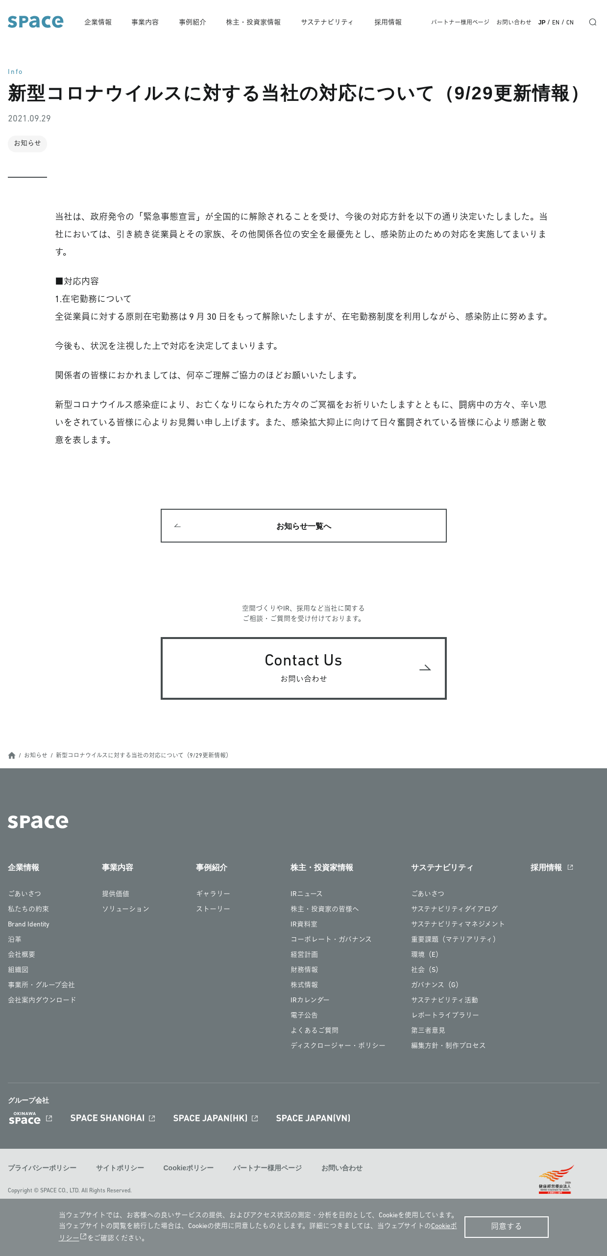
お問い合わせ (514, 23)
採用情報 (389, 22)
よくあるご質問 (315, 1032)
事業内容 (148, 22)
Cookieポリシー (189, 1169)
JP (542, 22)
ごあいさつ (24, 895)
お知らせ (36, 757)
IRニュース (307, 895)
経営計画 (304, 956)
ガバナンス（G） (436, 986)
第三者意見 (428, 1032)
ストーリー (213, 910)
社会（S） (426, 971)
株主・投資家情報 (255, 22)
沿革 (15, 941)
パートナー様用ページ (460, 23)
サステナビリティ (329, 22)
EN (555, 23)
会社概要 (21, 956)
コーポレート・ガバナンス (331, 941)
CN (570, 23)
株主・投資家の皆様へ (325, 910)
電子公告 (304, 1016)
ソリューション (125, 910)
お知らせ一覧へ (303, 526)
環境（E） (426, 956)
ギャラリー (213, 895)
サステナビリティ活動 (444, 1001)
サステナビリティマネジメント (458, 925)
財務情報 (304, 971)
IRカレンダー (310, 1001)
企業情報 (102, 22)
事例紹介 (195, 22)
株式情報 (304, 986)
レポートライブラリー (445, 1016)
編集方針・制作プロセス (448, 1047)
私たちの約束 (28, 910)
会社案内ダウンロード (42, 1001)
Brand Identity (28, 925)
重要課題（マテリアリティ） (455, 941)
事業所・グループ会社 (41, 986)
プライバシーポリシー (42, 1169)
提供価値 (115, 895)
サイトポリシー (120, 1169)
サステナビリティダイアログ (454, 910)
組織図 (18, 971)
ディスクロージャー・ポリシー (338, 1047)
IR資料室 (304, 925)
